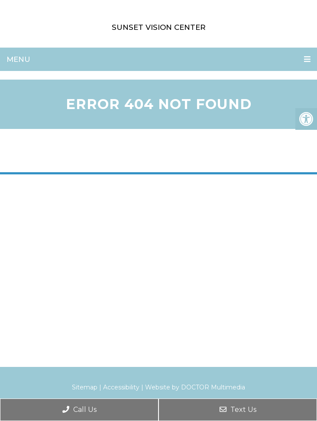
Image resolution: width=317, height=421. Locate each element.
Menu (18, 59)
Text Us (238, 409)
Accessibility (121, 387)
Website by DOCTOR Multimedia (195, 387)
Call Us (79, 409)
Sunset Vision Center (159, 27)
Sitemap (84, 387)
